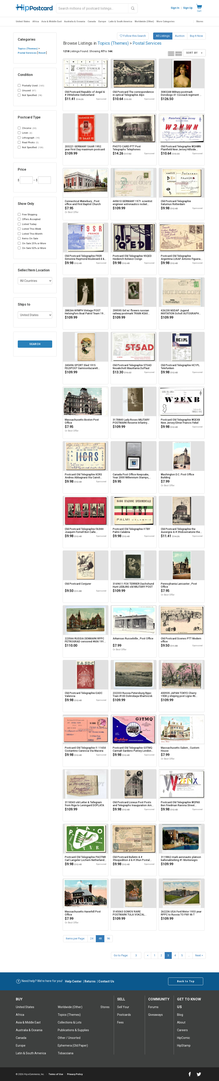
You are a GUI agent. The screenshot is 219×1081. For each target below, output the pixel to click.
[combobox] (97, 8)
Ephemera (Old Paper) (73, 1045)
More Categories (166, 21)
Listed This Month (30, 233)
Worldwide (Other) (144, 21)
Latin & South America (120, 21)
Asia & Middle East (51, 21)
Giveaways (155, 1014)
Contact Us (106, 981)
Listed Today (27, 224)
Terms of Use (56, 1074)
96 (108, 938)
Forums (153, 1007)
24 (91, 938)
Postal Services (27, 53)
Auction (180, 35)
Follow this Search (133, 35)
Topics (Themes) (28, 48)
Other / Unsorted (69, 1038)
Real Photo (28, 142)
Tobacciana (65, 1053)
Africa (36, 21)
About (181, 1022)
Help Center (73, 981)
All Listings (163, 35)
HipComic (183, 1038)
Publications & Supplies (73, 1030)
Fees (120, 1022)
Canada (92, 21)
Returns (90, 981)
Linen (25, 133)
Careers (182, 1030)
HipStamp (184, 1045)
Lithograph (29, 138)
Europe (102, 21)
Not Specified (30, 95)
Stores (199, 21)
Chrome (27, 128)
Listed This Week (29, 228)
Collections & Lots (69, 1022)
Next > (199, 955)
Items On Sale (28, 238)
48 (100, 938)
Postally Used (31, 85)
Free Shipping (27, 214)
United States (23, 21)
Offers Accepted (29, 219)
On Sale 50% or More (32, 248)
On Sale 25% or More (32, 243)
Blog (180, 1014)
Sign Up (187, 7)
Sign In (175, 7)
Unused (27, 90)
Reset (42, 53)
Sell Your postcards (124, 1010)
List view (171, 53)
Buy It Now (196, 35)
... (189, 955)
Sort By (194, 52)
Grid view (178, 53)
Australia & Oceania (74, 21)
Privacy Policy (75, 1074)
